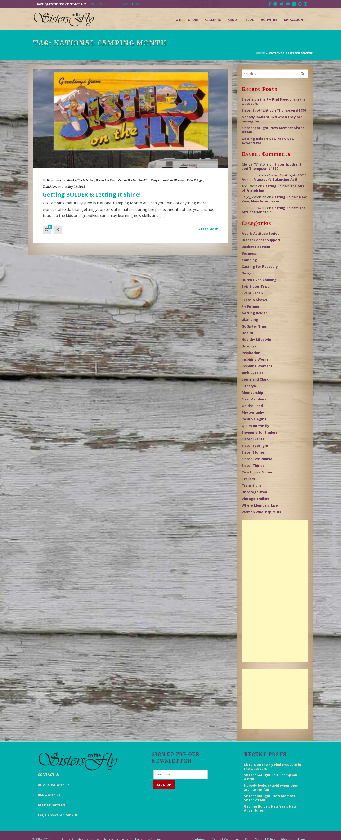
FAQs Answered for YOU (58, 815)
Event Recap (252, 293)
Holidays (249, 346)
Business (249, 253)
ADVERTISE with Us (54, 784)
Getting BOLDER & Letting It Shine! (92, 194)
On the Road (252, 406)
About (233, 20)
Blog (250, 20)
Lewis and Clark (255, 379)
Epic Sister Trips (255, 286)
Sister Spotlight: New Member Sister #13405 (273, 130)
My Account (294, 20)
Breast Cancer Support (261, 240)
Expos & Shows (254, 299)
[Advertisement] (275, 591)
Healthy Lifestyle (149, 180)
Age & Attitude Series (80, 180)
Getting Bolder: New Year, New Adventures (268, 140)
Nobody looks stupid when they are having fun (272, 119)
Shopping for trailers (259, 432)
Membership (252, 392)
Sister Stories (253, 452)
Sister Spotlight (255, 445)
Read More (208, 229)
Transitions (50, 187)
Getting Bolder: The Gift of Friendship (273, 188)
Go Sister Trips (254, 326)
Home (260, 53)
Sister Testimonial (257, 459)
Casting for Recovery (260, 266)
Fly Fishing (250, 306)
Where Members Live (260, 505)
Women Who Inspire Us (261, 512)
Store (193, 20)
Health (247, 333)
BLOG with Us (49, 794)
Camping (249, 260)
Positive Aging (254, 419)
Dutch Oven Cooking (259, 280)
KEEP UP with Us (51, 805)
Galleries (213, 20)
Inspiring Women (173, 180)
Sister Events (253, 439)
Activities (269, 20)
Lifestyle (249, 386)
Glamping (250, 319)
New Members (254, 399)
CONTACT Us (49, 774)
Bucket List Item (105, 180)
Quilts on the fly (255, 425)
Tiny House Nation (257, 472)
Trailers (248, 478)
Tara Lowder (55, 180)
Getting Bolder (127, 180)
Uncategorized (254, 492)
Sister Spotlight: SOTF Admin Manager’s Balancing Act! (274, 177)
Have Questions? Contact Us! (61, 4)
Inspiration (251, 352)
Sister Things (194, 180)
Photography (253, 412)
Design (248, 273)
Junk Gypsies (253, 372)
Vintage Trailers (255, 498)
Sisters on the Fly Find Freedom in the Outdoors (274, 101)
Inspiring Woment (257, 366)
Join (178, 20)
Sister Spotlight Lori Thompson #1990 (274, 110)
